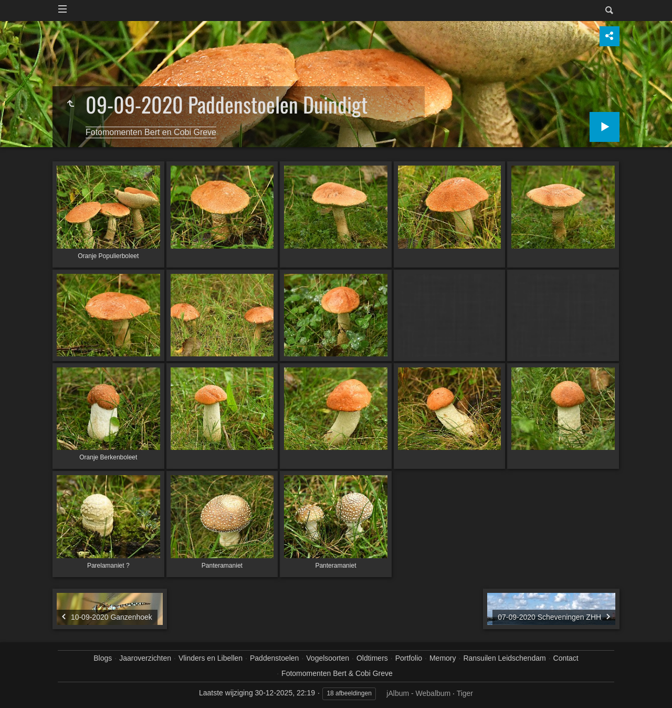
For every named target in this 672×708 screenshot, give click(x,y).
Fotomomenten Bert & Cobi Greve (337, 673)
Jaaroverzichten (145, 658)
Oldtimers (372, 658)
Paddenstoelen (274, 658)
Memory (442, 658)
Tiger (465, 693)
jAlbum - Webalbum (418, 693)
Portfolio (408, 658)
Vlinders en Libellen (210, 658)
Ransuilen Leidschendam (504, 658)
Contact (566, 658)
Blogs (102, 658)
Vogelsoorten (327, 658)
